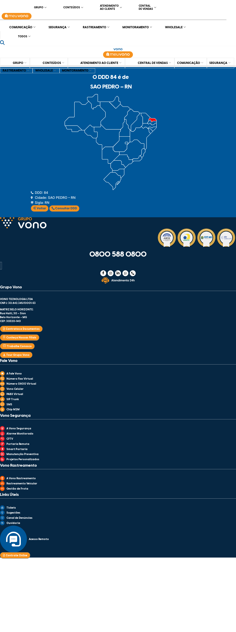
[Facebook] (103, 273)
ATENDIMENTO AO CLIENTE (111, 7)
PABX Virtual (14, 394)
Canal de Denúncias (19, 518)
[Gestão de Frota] (2, 490)
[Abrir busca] (2, 42)
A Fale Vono (14, 373)
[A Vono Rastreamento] (2, 479)
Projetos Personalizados (22, 459)
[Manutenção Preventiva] (2, 455)
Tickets (11, 508)
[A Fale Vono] (2, 374)
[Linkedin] (118, 273)
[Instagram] (111, 273)
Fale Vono (9, 361)
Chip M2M (13, 409)
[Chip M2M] (2, 410)
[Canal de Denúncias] (2, 519)
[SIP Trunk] (2, 400)
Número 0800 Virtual (21, 384)
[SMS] (2, 405)
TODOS (24, 36)
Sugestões (13, 513)
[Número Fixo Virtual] (2, 379)
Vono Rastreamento (18, 466)
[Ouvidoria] (2, 524)
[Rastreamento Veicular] (2, 484)
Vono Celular (15, 389)
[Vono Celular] (2, 390)
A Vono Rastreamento (21, 478)
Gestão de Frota (17, 489)
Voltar (39, 208)
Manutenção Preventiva (22, 454)
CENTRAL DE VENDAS (147, 7)
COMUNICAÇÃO (22, 26)
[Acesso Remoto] (13, 551)
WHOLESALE (175, 26)
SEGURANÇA (59, 26)
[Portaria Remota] (2, 445)
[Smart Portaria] (2, 450)
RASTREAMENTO (96, 26)
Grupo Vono (11, 287)
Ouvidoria (13, 523)
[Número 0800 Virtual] (2, 385)
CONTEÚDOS (73, 6)
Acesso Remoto (39, 539)
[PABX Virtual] (2, 395)
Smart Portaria (16, 449)
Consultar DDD (64, 208)
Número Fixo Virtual (19, 379)
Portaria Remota (17, 444)
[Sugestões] (2, 514)
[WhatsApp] (125, 273)
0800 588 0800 (118, 254)
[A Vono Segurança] (2, 429)
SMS (9, 404)
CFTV (9, 439)
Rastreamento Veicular (21, 483)
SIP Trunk (12, 399)
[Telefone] (133, 273)
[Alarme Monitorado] (2, 434)
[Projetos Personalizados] (2, 460)
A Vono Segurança (18, 428)
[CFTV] (2, 440)
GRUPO (40, 6)
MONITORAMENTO (137, 26)
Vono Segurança (15, 416)
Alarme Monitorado (19, 433)
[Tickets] (2, 509)
